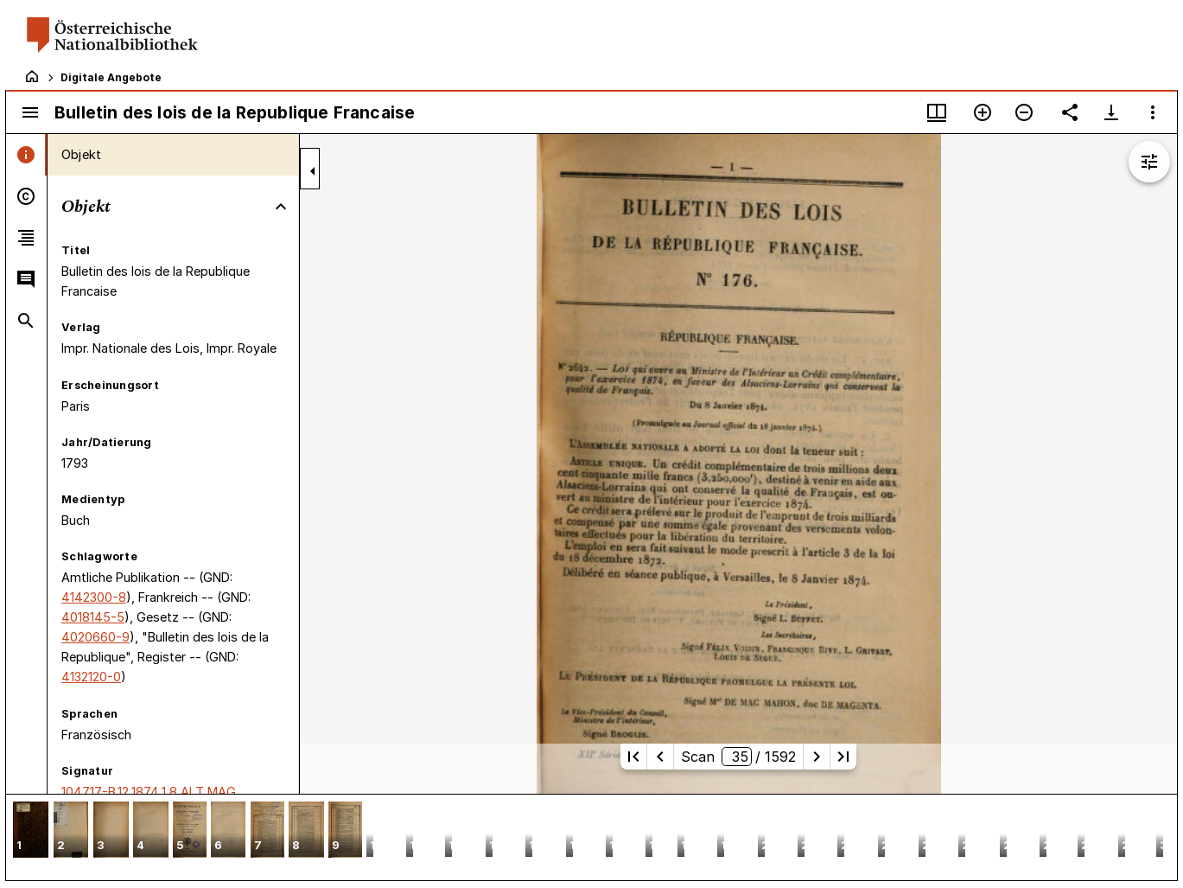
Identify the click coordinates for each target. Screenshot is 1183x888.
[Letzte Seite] (843, 757)
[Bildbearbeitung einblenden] (1149, 161)
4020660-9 (95, 636)
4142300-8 (93, 597)
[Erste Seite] (633, 757)
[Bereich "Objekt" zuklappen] (280, 206)
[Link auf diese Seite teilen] (1070, 112)
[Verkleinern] (1024, 112)
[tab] (26, 155)
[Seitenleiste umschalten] (30, 112)
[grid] (591, 837)
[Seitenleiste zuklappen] (312, 171)
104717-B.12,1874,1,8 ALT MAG (148, 791)
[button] (30, 831)
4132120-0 (91, 676)
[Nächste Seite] (816, 757)
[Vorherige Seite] (660, 757)
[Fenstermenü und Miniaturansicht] (936, 112)
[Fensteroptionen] (1152, 112)
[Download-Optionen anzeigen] (1111, 112)
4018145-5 (92, 617)
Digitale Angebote (111, 77)
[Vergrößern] (982, 112)
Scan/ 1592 (739, 756)
